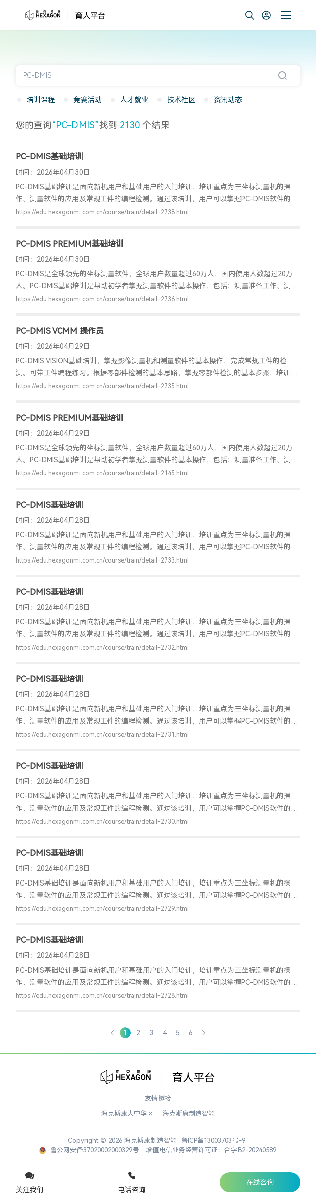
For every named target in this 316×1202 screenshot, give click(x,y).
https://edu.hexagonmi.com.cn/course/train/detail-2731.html (102, 734)
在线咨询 (260, 1182)
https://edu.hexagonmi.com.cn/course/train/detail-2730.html (102, 821)
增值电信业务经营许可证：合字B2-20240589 (211, 1150)
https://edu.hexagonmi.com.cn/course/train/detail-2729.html (102, 908)
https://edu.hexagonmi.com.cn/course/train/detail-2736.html (102, 299)
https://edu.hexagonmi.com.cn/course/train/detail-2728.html (102, 995)
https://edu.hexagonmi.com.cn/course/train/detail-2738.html (102, 212)
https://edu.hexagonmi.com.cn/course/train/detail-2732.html (102, 647)
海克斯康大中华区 (127, 1113)
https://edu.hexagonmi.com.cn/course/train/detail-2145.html (102, 473)
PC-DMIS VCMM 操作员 (60, 331)
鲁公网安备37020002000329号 (89, 1150)
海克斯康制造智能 (189, 1113)
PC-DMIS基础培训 (49, 157)
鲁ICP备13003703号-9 (213, 1140)
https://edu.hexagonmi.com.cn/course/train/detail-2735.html (102, 386)
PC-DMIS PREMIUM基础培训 (70, 244)
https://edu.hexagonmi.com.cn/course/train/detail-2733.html (102, 560)
